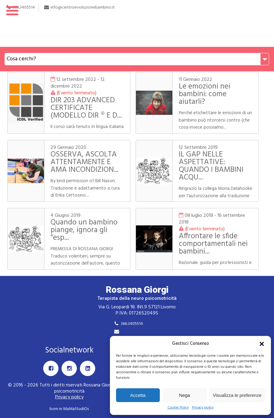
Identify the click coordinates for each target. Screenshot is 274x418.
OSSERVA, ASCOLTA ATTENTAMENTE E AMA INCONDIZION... (84, 162)
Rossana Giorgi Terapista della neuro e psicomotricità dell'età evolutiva (137, 23)
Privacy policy (203, 407)
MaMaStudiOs (76, 408)
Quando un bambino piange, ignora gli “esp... (84, 230)
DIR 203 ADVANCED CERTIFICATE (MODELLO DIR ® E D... (86, 108)
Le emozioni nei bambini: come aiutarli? (204, 94)
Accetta (137, 395)
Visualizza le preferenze (237, 395)
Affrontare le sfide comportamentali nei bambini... (213, 244)
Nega (184, 395)
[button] (262, 344)
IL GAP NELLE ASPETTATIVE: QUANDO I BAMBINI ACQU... (211, 166)
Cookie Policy (178, 407)
